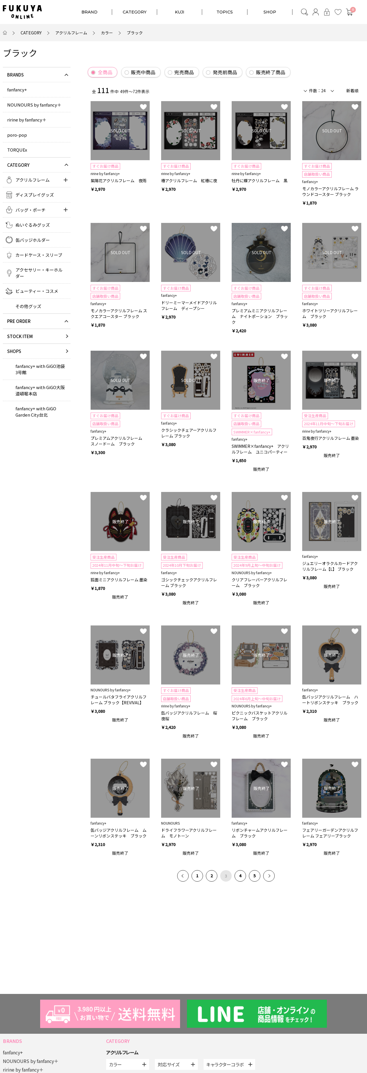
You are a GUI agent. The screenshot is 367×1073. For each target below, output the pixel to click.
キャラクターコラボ (225, 1064)
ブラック (135, 33)
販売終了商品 (270, 72)
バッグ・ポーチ (30, 210)
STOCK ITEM (20, 336)
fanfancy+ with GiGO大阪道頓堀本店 (40, 390)
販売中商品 (143, 72)
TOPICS (224, 12)
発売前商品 (225, 72)
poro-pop (17, 135)
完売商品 (184, 72)
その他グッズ (28, 306)
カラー (107, 33)
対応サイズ (168, 1064)
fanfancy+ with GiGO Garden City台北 (35, 411)
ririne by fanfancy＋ (26, 120)
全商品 (105, 72)
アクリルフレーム (71, 33)
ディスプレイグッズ (34, 195)
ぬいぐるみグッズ (32, 225)
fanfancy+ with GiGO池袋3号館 (40, 369)
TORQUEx (17, 150)
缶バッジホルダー (32, 240)
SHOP (269, 12)
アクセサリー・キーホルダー (39, 273)
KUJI (179, 12)
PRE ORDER (19, 321)
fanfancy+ (17, 90)
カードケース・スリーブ (38, 255)
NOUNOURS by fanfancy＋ (34, 105)
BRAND (89, 12)
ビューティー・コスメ (36, 291)
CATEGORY (135, 12)
